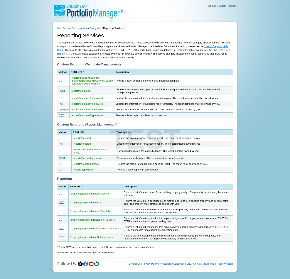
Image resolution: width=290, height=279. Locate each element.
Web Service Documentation (72, 28)
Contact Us (134, 263)
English (222, 6)
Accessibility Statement (172, 263)
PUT (61, 103)
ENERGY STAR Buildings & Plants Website (209, 263)
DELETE (63, 109)
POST (62, 90)
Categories (95, 28)
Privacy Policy (150, 263)
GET (61, 80)
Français (232, 6)
